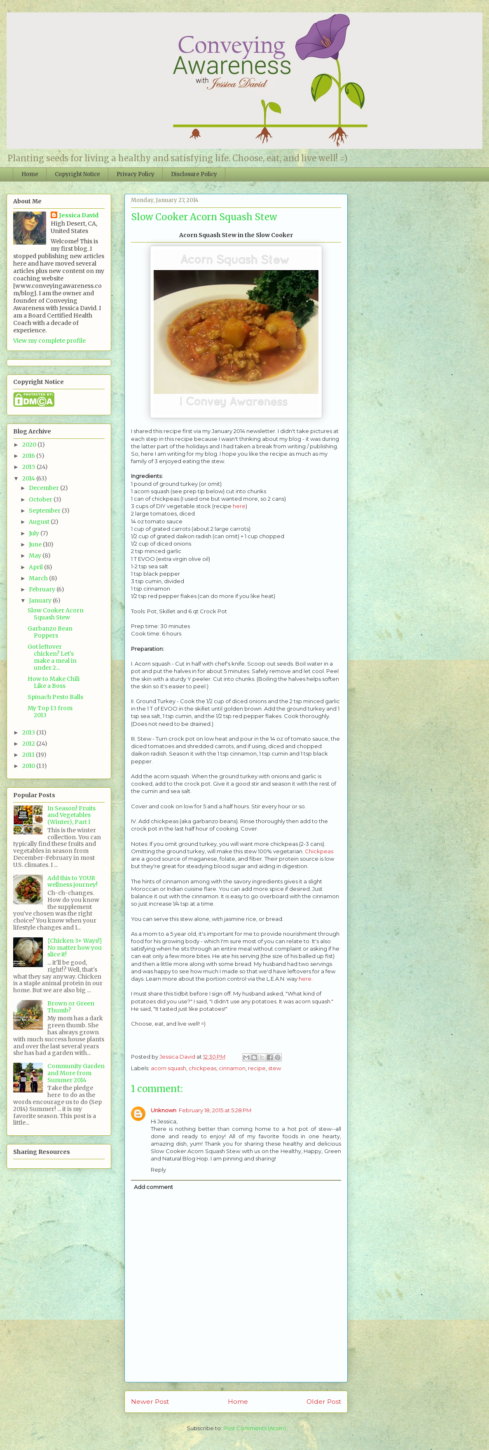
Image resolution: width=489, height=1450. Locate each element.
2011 (29, 754)
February (42, 589)
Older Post (324, 1401)
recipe (257, 1068)
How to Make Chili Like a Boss (54, 682)
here (239, 506)
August (40, 521)
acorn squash (168, 1068)
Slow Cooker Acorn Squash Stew (56, 614)
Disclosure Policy (194, 174)
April (36, 567)
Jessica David (78, 215)
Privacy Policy (135, 174)
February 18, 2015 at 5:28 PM (215, 1110)
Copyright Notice (77, 174)
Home (29, 174)
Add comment (153, 1187)
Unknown (163, 1110)
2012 (29, 743)
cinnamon (232, 1068)
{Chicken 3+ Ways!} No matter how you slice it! (74, 947)
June (36, 544)
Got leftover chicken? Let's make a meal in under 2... (52, 657)
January (41, 600)
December (44, 488)
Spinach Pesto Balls (55, 697)
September (45, 510)
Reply (158, 1169)
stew (274, 1068)
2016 (29, 455)
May (35, 555)
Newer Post (150, 1401)
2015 (29, 467)
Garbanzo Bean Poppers (50, 632)
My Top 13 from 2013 (50, 711)
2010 (29, 766)
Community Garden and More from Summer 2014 (76, 1073)
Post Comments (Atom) (254, 1428)
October (41, 499)
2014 (29, 478)
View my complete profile (49, 340)
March (39, 578)
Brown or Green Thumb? (70, 1007)
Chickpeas (319, 851)
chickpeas (202, 1068)
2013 (29, 732)
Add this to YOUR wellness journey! (72, 881)
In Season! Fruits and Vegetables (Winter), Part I (71, 815)
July (34, 533)
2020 (29, 444)
